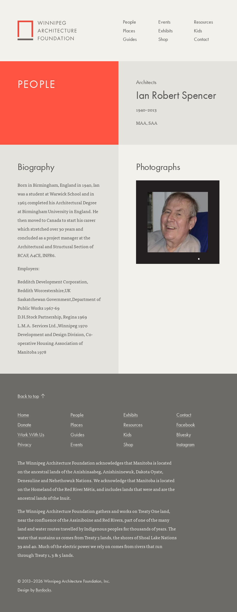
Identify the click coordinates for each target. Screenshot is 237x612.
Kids (198, 30)
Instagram (185, 444)
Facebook (185, 424)
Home (23, 415)
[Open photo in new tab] (177, 222)
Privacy (24, 444)
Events (164, 22)
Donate (24, 424)
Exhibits (165, 30)
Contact (201, 39)
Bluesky (183, 434)
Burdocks (43, 590)
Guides (130, 39)
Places (129, 30)
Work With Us (31, 434)
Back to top (31, 396)
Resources (203, 22)
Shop (163, 39)
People (129, 22)
